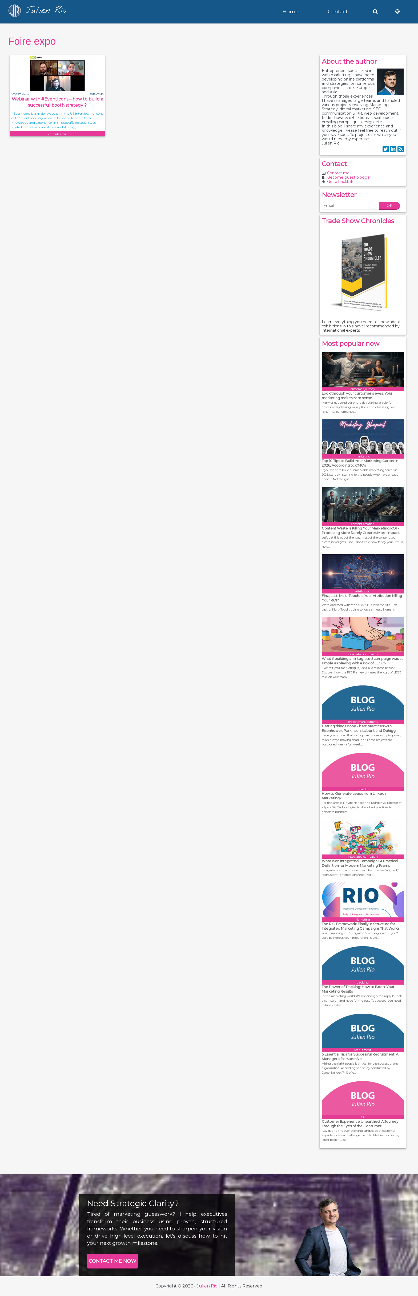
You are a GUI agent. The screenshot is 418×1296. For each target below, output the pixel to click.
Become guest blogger (349, 177)
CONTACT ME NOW (112, 1261)
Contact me (338, 173)
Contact (338, 12)
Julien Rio (207, 1286)
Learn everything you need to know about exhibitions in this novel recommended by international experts (361, 326)
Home (290, 12)
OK (389, 205)
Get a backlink (340, 181)
